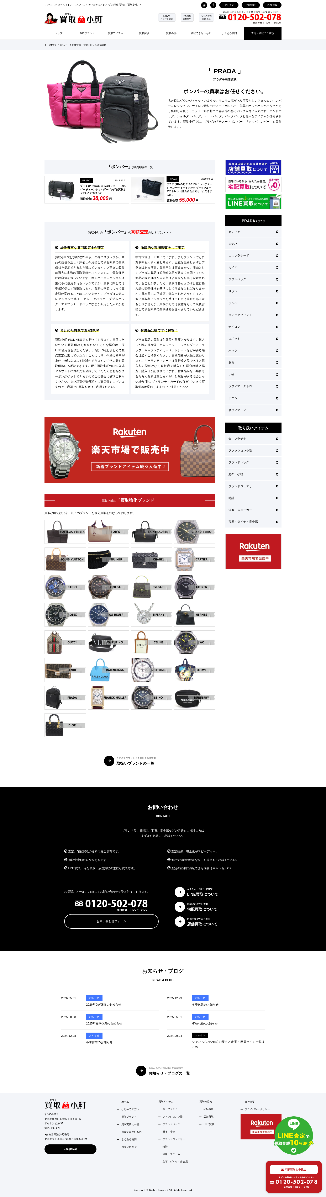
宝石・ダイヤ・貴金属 (253, 521)
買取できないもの (201, 33)
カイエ (253, 267)
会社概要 (250, 1101)
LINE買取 (209, 1124)
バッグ (253, 350)
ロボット (253, 338)
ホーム (125, 1101)
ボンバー (253, 303)
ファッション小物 (253, 450)
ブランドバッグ (253, 462)
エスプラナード (253, 255)
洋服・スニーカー (253, 510)
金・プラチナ (253, 438)
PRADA (86, 180)
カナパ (253, 243)
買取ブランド (87, 33)
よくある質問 (229, 33)
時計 (253, 498)
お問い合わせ (129, 1146)
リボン (253, 291)
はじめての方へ (130, 1109)
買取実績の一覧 (130, 1124)
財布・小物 (253, 474)
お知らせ (94, 997)
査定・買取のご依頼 (262, 33)
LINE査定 (229, 5)
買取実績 (144, 33)
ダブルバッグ (253, 279)
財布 (253, 362)
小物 (253, 374)
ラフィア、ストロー (253, 386)
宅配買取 (251, 5)
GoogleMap (71, 1149)
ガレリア (253, 231)
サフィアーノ (253, 410)
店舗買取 (272, 5)
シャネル (200, 1035)
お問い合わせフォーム (111, 921)
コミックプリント (253, 315)
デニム (253, 398)
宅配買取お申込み (293, 1169)
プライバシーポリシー (257, 1109)
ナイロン (253, 326)
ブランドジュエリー (253, 486)
